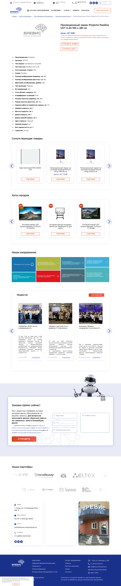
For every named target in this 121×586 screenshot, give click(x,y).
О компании (55, 10)
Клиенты (68, 563)
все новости (96, 295)
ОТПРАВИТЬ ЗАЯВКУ (70, 44)
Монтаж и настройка (72, 566)
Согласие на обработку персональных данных (28, 577)
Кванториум (36, 560)
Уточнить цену (69, 49)
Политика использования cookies (23, 579)
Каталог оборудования (39, 10)
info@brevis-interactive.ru (71, 39)
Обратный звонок (102, 10)
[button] (12, 166)
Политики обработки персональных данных (29, 432)
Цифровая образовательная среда (43, 563)
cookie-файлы (12, 578)
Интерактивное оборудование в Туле (44, 572)
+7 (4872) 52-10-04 (84, 37)
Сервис (67, 569)
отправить (24, 439)
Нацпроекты (36, 566)
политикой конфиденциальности (11, 581)
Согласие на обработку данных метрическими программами (82, 579)
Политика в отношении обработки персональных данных (81, 577)
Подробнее (30, 179)
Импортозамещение (39, 569)
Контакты (68, 572)
